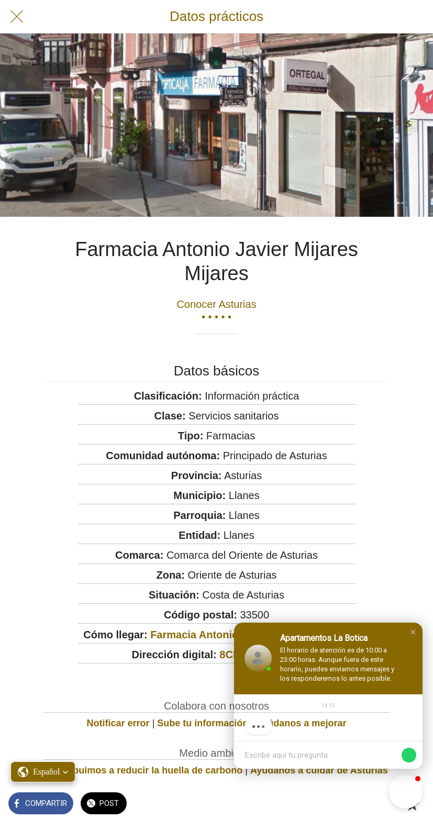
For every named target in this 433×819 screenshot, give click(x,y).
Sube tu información (202, 723)
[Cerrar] (16, 16)
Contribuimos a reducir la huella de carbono (143, 770)
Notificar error (118, 723)
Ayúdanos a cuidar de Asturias (319, 770)
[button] (413, 632)
